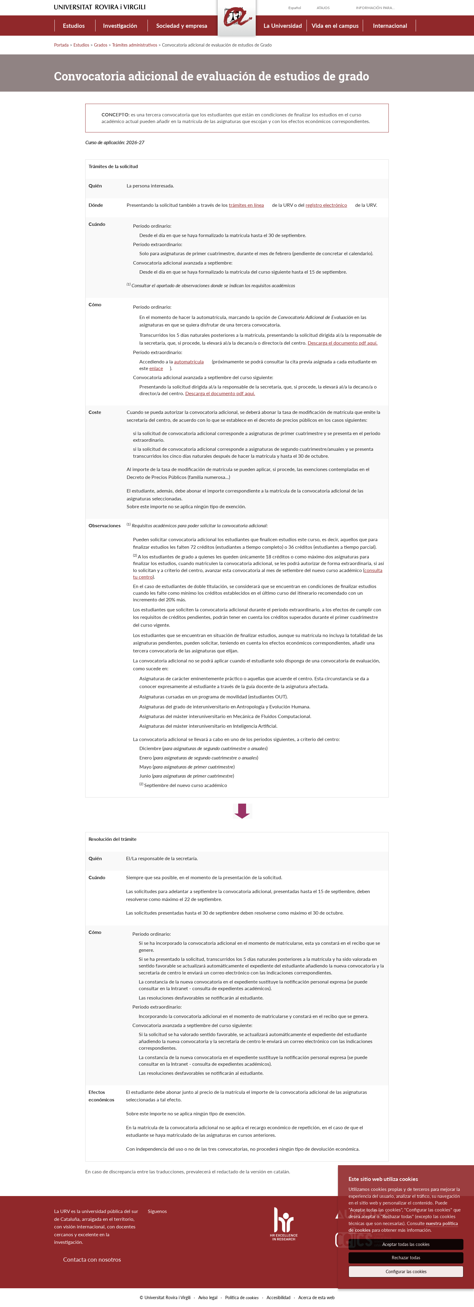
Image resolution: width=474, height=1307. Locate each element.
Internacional (390, 25)
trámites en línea (246, 205)
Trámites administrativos (134, 44)
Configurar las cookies (406, 1271)
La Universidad (283, 25)
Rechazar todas (406, 1257)
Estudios (74, 25)
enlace (156, 368)
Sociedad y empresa (181, 25)
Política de (242, 1297)
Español (294, 7)
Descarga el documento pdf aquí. (343, 343)
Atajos (323, 7)
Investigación (120, 25)
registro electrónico (326, 205)
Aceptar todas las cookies (406, 1244)
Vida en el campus (335, 25)
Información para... (375, 7)
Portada (61, 44)
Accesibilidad (279, 1297)
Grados (100, 44)
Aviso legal (207, 1297)
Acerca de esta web (316, 1297)
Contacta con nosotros (92, 1259)
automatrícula (189, 361)
